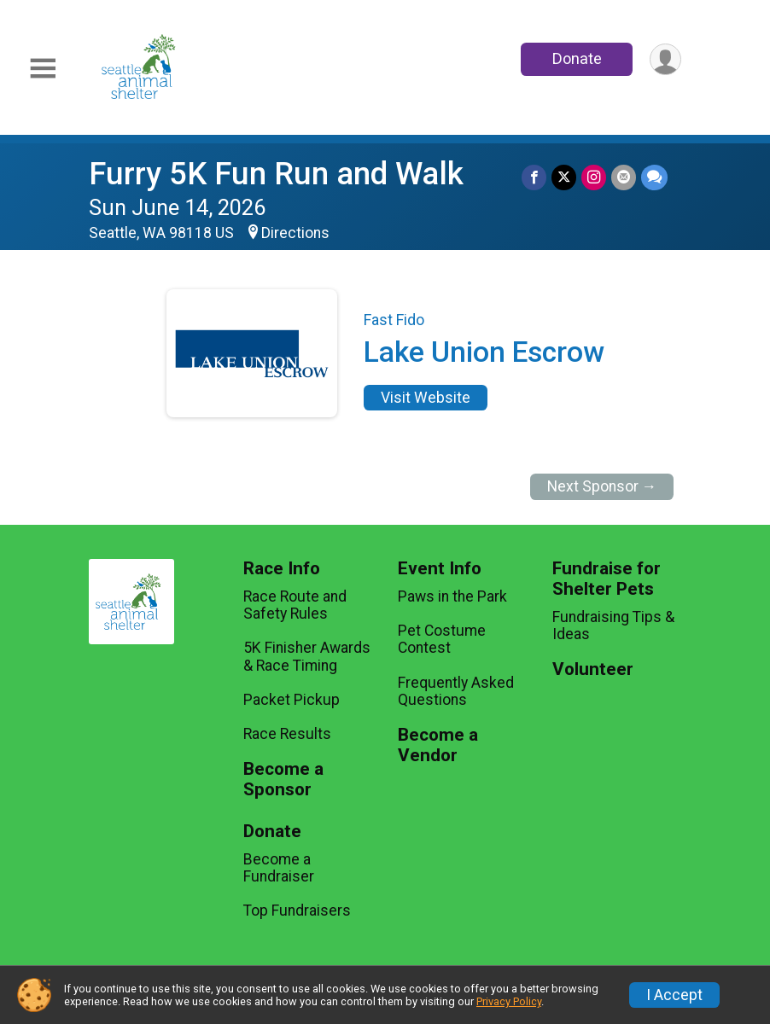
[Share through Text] (654, 177)
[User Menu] (665, 59)
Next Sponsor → (602, 486)
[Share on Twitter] (563, 177)
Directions (295, 232)
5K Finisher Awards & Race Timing (306, 656)
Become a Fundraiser (278, 868)
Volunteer (592, 669)
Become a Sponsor (283, 779)
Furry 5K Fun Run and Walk (276, 173)
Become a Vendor (438, 745)
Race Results (287, 733)
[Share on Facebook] (534, 177)
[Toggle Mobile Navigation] (43, 68)
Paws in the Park (452, 596)
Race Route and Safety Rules (295, 605)
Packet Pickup (291, 699)
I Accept (674, 995)
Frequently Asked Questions (456, 691)
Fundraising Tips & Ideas (613, 625)
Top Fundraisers (297, 910)
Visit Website (425, 397)
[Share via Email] (623, 177)
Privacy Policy (508, 1001)
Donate (577, 58)
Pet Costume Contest (442, 639)
